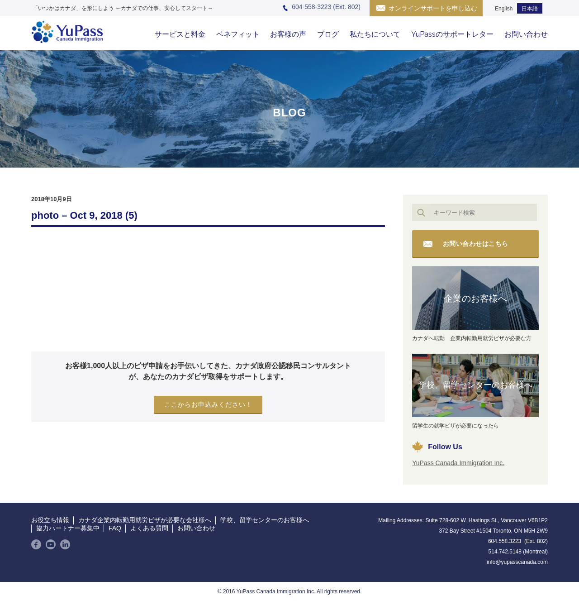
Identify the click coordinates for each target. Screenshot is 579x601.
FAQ (115, 528)
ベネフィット (238, 34)
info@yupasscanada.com (517, 562)
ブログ (328, 34)
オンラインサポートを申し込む (433, 8)
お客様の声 (288, 34)
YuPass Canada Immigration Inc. (458, 462)
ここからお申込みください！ (208, 404)
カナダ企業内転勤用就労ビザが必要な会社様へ (144, 520)
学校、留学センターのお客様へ (475, 384)
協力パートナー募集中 (68, 528)
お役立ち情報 (50, 520)
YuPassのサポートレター (452, 34)
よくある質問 (149, 528)
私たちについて (375, 34)
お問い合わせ (526, 34)
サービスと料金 (180, 34)
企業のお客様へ (475, 298)
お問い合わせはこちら (475, 243)
